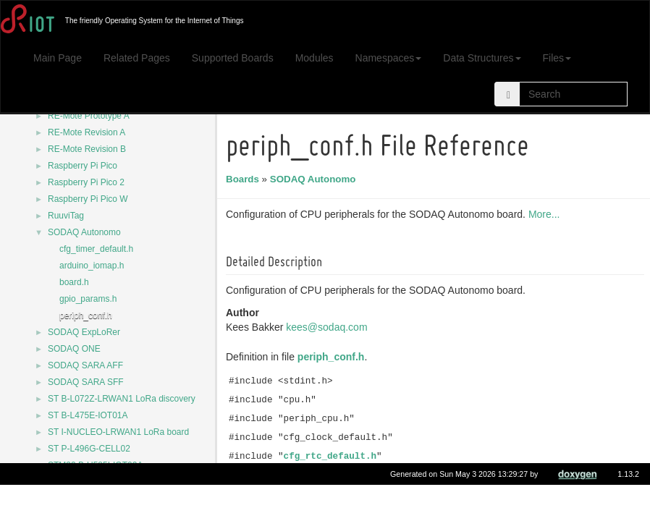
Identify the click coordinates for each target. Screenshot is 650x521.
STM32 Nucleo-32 (83, 499)
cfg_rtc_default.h (332, 457)
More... (546, 214)
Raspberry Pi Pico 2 (86, 182)
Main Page (57, 58)
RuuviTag (66, 216)
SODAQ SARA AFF (85, 365)
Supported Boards (233, 58)
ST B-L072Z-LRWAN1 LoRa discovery (121, 399)
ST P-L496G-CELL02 (89, 449)
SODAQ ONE (74, 349)
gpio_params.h (88, 299)
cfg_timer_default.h (96, 249)
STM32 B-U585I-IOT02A (95, 465)
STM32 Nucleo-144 (85, 482)
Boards (244, 179)
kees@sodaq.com (328, 327)
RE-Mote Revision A (86, 132)
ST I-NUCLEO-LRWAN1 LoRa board (118, 432)
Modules (314, 58)
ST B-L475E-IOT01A (88, 415)
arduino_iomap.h (91, 265)
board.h (74, 282)
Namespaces (388, 58)
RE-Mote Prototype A (89, 116)
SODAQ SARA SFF (86, 382)
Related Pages (137, 58)
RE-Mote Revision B (87, 149)
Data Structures (481, 58)
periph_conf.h (85, 315)
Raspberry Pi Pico (82, 166)
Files (557, 58)
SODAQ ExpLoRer (84, 332)
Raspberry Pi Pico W (88, 199)
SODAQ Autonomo (84, 232)
